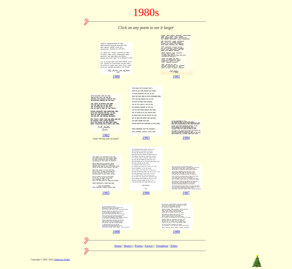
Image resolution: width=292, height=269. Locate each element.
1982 (105, 133)
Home (118, 246)
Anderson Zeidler (62, 259)
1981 (176, 74)
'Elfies (174, 246)
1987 (186, 191)
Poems (139, 246)
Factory (149, 246)
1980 (116, 74)
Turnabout (162, 246)
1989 (176, 230)
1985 (105, 191)
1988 (116, 230)
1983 (146, 136)
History (128, 246)
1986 (146, 191)
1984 (186, 136)
